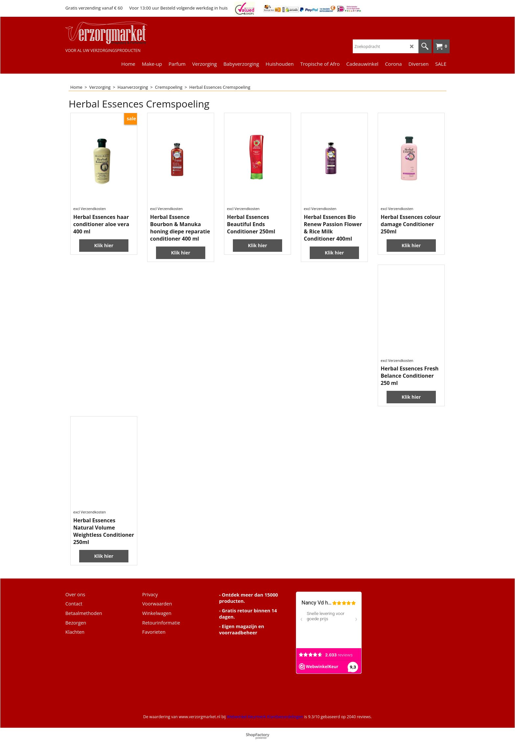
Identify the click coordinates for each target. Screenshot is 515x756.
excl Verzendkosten (89, 208)
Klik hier (103, 245)
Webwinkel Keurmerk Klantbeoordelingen (265, 717)
